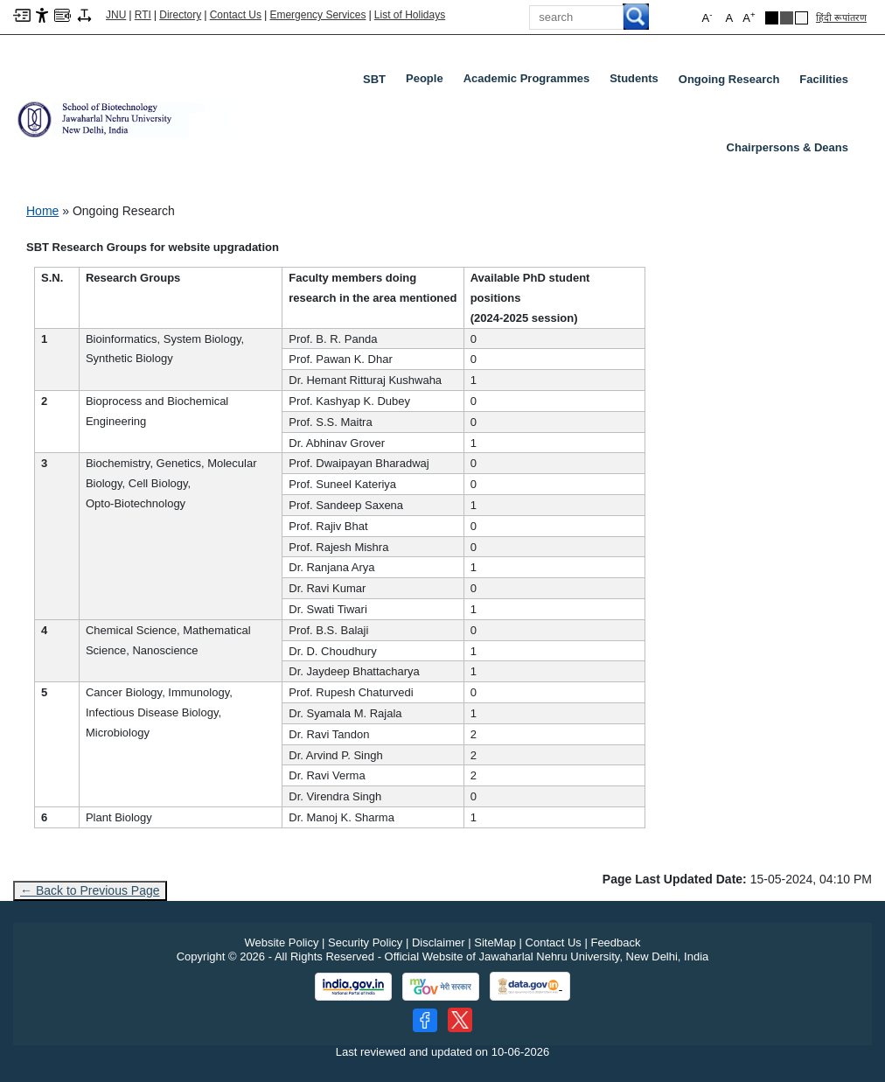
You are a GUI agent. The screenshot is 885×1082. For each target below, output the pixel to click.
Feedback (615, 942)
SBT (374, 79)
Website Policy (281, 942)
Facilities (823, 79)
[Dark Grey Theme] (786, 17)
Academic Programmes (530, 82)
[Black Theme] (771, 17)
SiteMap (495, 942)
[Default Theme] (801, 17)
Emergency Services (317, 15)
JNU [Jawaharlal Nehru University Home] (116, 15)
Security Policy (365, 942)
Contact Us (235, 15)
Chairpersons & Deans (787, 147)
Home (42, 211)
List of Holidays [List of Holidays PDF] (409, 15)
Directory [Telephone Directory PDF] (180, 15)
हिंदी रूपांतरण (841, 17)
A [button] (748, 17)
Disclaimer (438, 942)
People (428, 82)
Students (637, 82)
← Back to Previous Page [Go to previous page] (90, 890)
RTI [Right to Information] (143, 15)
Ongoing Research (729, 79)
